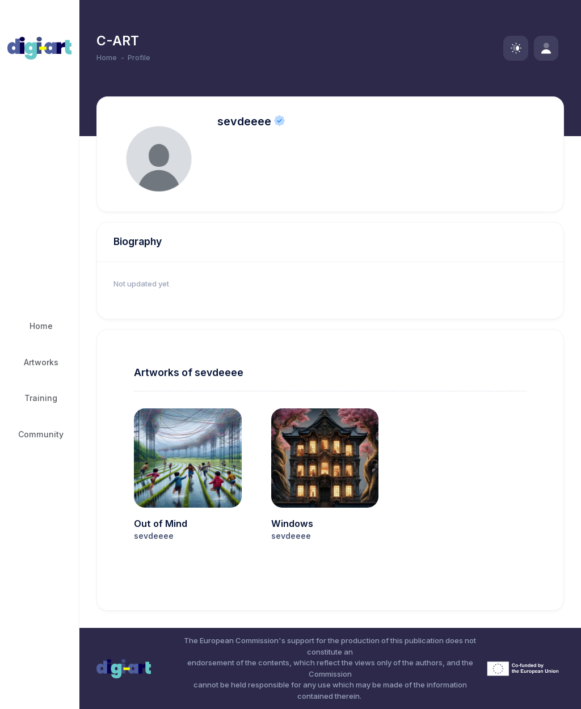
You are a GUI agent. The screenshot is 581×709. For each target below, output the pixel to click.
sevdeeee (244, 121)
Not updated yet (141, 283)
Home (106, 57)
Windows (292, 523)
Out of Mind (160, 523)
